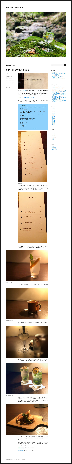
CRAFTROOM (20, 447)
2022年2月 (53, 115)
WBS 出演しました (54, 72)
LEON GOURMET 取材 (55, 75)
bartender (7, 76)
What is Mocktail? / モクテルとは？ (58, 96)
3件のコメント (8, 87)
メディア (53, 138)
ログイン (53, 146)
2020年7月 (53, 123)
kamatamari (8, 79)
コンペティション (54, 136)
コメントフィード (54, 148)
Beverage (9, 75)
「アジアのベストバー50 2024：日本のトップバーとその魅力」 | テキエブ (59, 88)
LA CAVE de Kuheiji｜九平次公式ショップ (26, 97)
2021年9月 (53, 117)
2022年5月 (53, 112)
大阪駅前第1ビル (21, 450)
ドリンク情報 (54, 137)
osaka (10, 80)
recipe (12, 80)
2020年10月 (54, 120)
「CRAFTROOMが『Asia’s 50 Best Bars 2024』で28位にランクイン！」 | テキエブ (59, 91)
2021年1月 (53, 118)
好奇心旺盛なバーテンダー (14, 7)
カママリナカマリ (10, 82)
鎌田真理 (24, 90)
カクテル (9, 81)
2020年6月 (53, 124)
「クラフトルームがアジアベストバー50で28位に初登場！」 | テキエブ (59, 94)
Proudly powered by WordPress (20, 459)
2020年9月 (53, 121)
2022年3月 (53, 114)
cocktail (11, 76)
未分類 (53, 139)
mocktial (7, 80)
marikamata (12, 79)
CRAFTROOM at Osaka (17, 70)
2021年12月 (53, 116)
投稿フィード (54, 147)
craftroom (7, 77)
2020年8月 (53, 122)
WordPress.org (54, 149)
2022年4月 (53, 113)
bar (6, 75)
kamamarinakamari (9, 78)
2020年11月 (53, 119)
